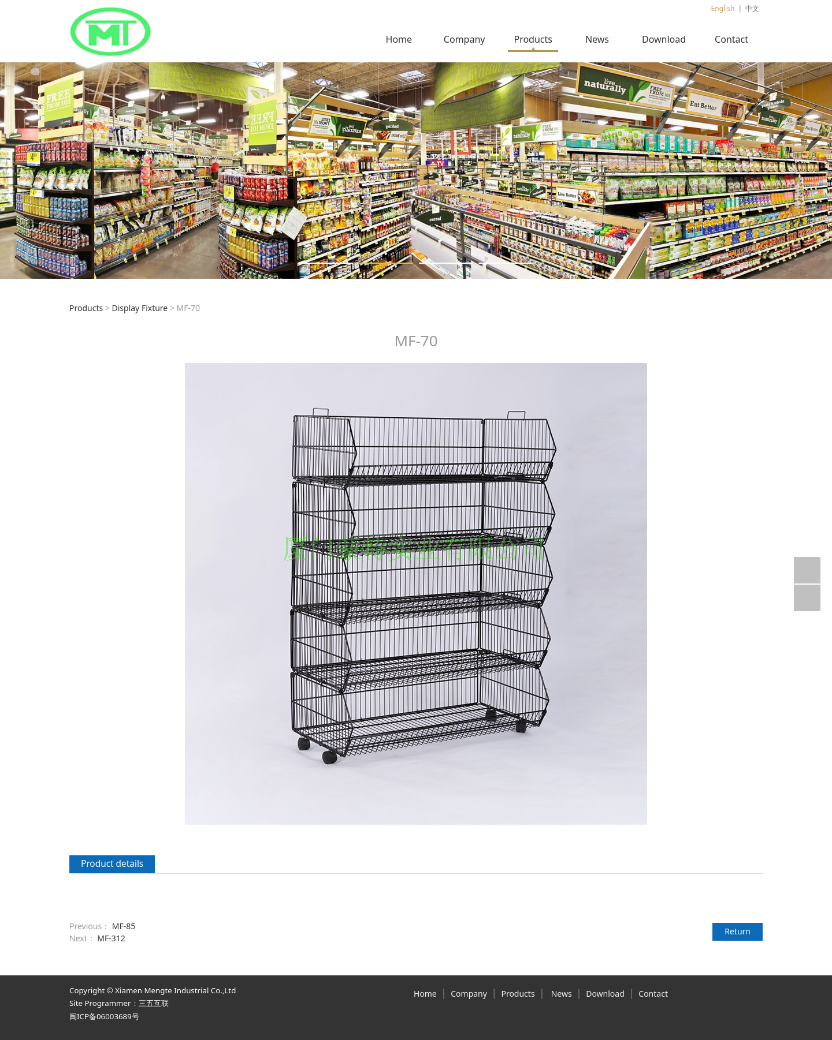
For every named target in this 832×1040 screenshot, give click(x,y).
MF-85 (124, 926)
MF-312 (111, 938)
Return (738, 931)
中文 (752, 8)
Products (533, 39)
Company (464, 39)
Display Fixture (140, 307)
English (723, 8)
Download (664, 39)
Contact (731, 39)
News (597, 39)
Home (399, 39)
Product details (112, 864)
